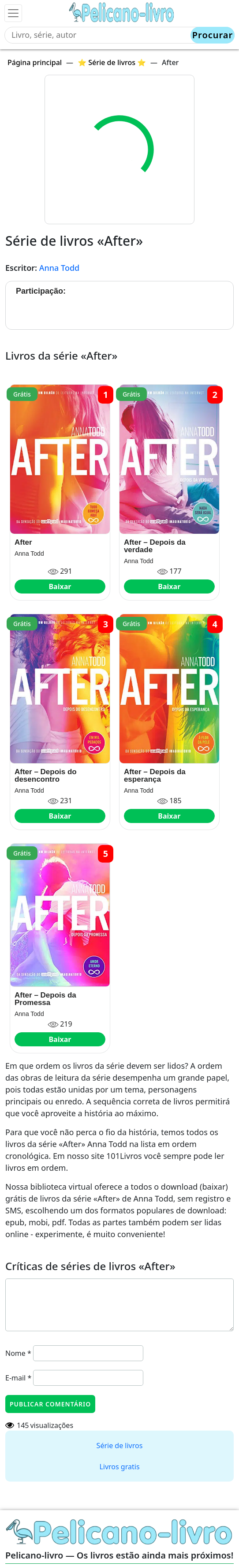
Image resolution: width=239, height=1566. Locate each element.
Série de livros (120, 1445)
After (23, 542)
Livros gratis (119, 1466)
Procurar (212, 35)
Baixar (60, 586)
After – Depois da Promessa (45, 998)
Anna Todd (59, 267)
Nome (18, 1353)
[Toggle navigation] (13, 13)
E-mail (18, 1378)
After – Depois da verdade (155, 546)
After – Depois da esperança (155, 775)
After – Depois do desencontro (46, 775)
